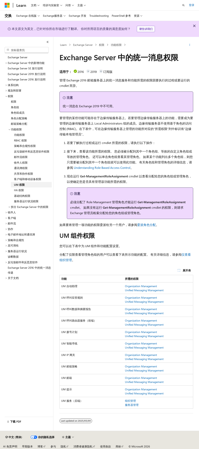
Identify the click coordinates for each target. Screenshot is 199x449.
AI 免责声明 (10, 446)
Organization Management (141, 286)
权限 (101, 45)
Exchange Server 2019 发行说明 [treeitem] (26, 74)
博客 (40, 446)
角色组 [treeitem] (15, 107)
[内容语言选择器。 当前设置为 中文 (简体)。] (13, 437)
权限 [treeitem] (13, 101)
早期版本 (27, 446)
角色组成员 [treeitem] (17, 112)
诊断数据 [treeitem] (13, 256)
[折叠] (48, 41)
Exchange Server (83, 45)
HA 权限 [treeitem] (19, 190)
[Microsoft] (7, 5)
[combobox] (27, 50)
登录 (191, 5)
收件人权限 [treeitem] (21, 162)
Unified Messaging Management (144, 290)
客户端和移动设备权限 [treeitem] (27, 179)
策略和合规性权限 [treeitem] (25, 146)
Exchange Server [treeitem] (17, 57)
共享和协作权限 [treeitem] (23, 173)
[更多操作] (189, 45)
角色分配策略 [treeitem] (19, 118)
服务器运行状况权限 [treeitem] (26, 201)
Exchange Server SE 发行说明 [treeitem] (25, 68)
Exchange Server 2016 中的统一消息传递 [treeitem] (29, 270)
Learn (63, 45)
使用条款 (105, 446)
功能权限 (116, 45)
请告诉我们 (146, 29)
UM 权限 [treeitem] (19, 185)
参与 (53, 446)
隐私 (63, 446)
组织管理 (130, 401)
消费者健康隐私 (83, 446)
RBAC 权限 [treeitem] (20, 140)
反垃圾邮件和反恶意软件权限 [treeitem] (31, 151)
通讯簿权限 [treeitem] (21, 168)
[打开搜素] (183, 5)
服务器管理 (132, 405)
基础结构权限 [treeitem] (22, 196)
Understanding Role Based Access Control (102, 168)
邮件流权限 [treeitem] (21, 157)
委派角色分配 (146, 225)
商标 (118, 446)
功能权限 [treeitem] (19, 135)
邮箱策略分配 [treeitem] (19, 124)
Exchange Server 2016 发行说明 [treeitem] (26, 79)
